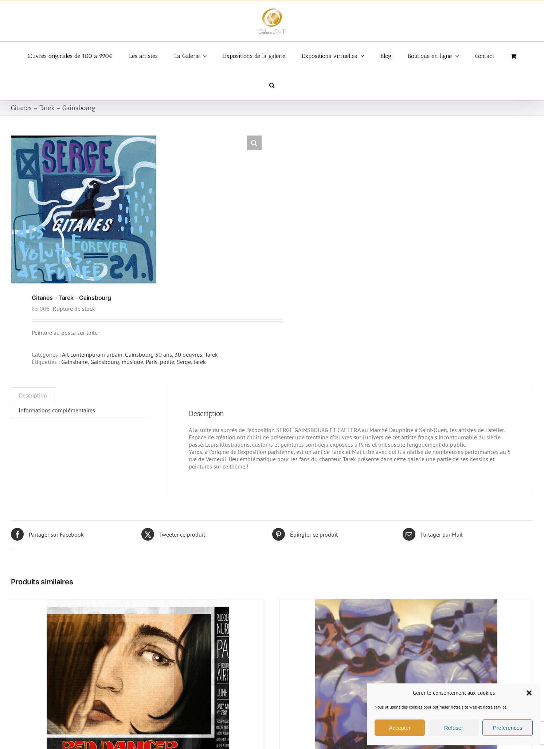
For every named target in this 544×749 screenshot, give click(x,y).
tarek (199, 361)
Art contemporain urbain (92, 354)
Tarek (211, 354)
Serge (184, 361)
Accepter (399, 728)
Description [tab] (33, 395)
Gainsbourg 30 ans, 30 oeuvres (163, 354)
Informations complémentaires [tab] (57, 410)
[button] (529, 693)
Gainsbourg (104, 361)
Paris (151, 361)
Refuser (453, 728)
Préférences (508, 728)
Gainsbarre (74, 361)
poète (167, 361)
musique (132, 361)
